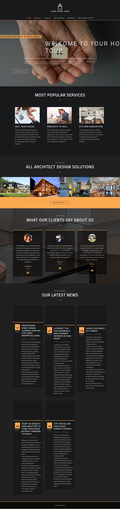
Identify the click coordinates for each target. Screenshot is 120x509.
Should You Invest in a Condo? (95, 329)
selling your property (31, 351)
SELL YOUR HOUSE (24, 126)
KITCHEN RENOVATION (91, 126)
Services (38, 18)
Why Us (48, 18)
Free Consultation (85, 18)
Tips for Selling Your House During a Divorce (62, 426)
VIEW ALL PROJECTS (59, 202)
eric (24, 339)
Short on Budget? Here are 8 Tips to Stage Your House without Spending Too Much (31, 428)
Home (29, 18)
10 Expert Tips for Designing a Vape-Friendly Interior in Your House (62, 333)
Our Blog (71, 18)
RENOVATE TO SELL (57, 126)
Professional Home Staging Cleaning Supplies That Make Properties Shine (31, 330)
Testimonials (58, 18)
